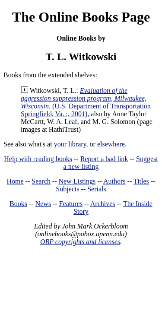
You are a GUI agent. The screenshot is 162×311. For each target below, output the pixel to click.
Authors (114, 181)
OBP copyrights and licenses (80, 241)
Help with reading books (38, 158)
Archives (102, 203)
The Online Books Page (81, 17)
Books (18, 203)
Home (15, 181)
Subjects (67, 189)
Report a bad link (104, 158)
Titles (141, 181)
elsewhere (111, 144)
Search (41, 181)
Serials (96, 189)
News (43, 203)
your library (70, 144)
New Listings (76, 181)
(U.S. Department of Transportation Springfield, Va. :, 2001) (86, 102)
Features (71, 203)
